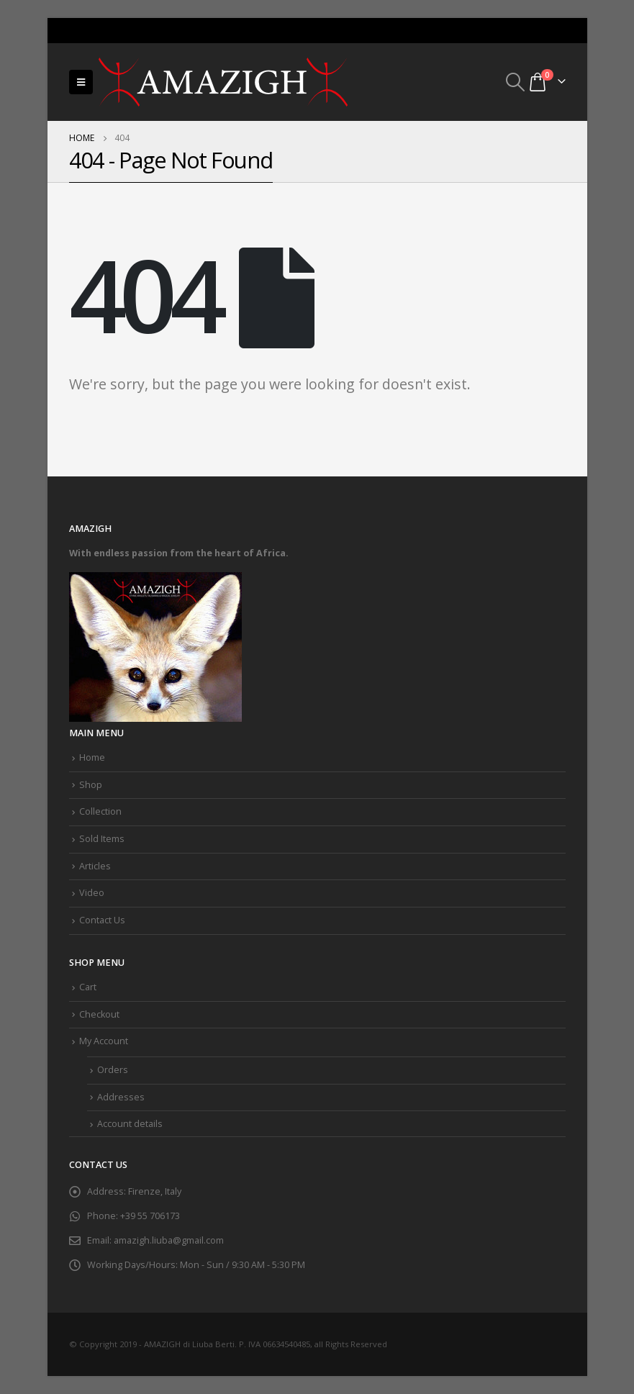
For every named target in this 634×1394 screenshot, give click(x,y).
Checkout (99, 1014)
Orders (112, 1070)
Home (92, 757)
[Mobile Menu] (81, 82)
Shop (90, 785)
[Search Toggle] (515, 82)
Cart (87, 987)
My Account (103, 1041)
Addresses (121, 1097)
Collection (100, 811)
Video (91, 893)
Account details (130, 1124)
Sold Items (101, 839)
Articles (95, 866)
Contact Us (102, 920)
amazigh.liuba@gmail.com (169, 1240)
